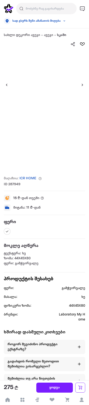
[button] (37, 400)
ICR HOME (27, 178)
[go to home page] (8, 8)
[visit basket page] (66, 400)
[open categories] (22, 400)
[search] (21, 8)
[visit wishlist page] (52, 400)
